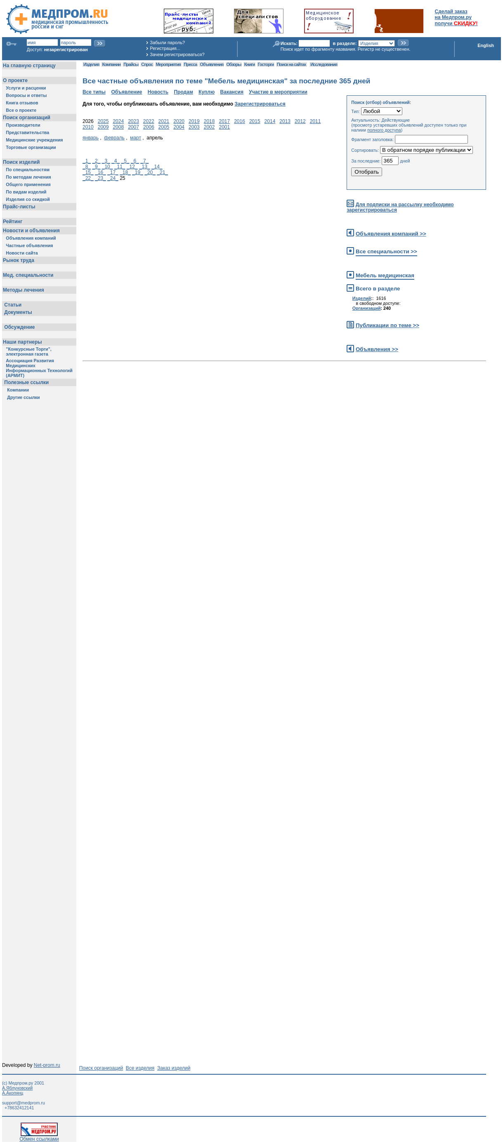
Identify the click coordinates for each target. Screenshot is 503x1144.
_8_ (87, 167)
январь (91, 138)
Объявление (126, 92)
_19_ (137, 172)
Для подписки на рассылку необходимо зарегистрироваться (400, 207)
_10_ (107, 167)
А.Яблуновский (17, 1087)
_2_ (96, 161)
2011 (315, 121)
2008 (118, 127)
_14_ (157, 167)
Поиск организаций (101, 1068)
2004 (178, 127)
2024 (118, 121)
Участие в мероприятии (278, 92)
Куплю (206, 92)
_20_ (150, 172)
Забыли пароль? (167, 42)
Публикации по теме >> (387, 325)
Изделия (91, 64)
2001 (224, 127)
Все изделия (140, 1068)
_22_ (88, 178)
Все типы (94, 92)
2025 (103, 121)
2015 (254, 121)
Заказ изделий (173, 1068)
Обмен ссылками (39, 1137)
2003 (194, 127)
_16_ (100, 172)
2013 (284, 121)
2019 (194, 121)
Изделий (361, 298)
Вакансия (231, 92)
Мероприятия (168, 64)
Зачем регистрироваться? (177, 54)
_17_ (112, 172)
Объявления (211, 64)
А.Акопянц (12, 1092)
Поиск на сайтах (291, 64)
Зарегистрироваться (259, 104)
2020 (178, 121)
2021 (164, 121)
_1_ (87, 161)
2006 (148, 127)
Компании (111, 64)
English (485, 45)
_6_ (135, 161)
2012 (300, 121)
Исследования (323, 64)
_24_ (112, 178)
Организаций (366, 308)
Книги (249, 64)
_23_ (100, 178)
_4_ (115, 161)
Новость (158, 92)
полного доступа (384, 129)
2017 (224, 121)
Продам (183, 92)
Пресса (190, 64)
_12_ (132, 167)
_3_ (106, 161)
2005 (164, 127)
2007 (133, 127)
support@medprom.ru (23, 1102)
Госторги (266, 64)
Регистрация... (165, 48)
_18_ (125, 172)
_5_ (125, 161)
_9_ (96, 167)
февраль (114, 138)
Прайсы (131, 64)
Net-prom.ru (47, 1065)
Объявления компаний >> (391, 234)
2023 (133, 121)
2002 (209, 127)
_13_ (144, 167)
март (135, 138)
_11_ (119, 167)
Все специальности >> (386, 251)
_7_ (144, 161)
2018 (209, 121)
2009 (103, 127)
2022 (148, 121)
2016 (239, 121)
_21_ (162, 172)
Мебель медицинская (385, 275)
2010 (88, 127)
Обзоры (234, 64)
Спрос (146, 64)
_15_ (88, 172)
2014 (270, 121)
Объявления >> (377, 349)
